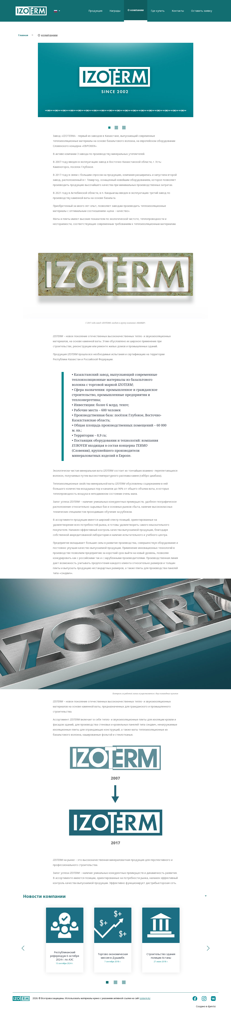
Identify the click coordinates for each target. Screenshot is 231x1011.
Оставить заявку (201, 10)
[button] (23, 948)
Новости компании (115, 896)
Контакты (178, 10)
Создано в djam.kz (206, 1006)
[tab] (115, 896)
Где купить (158, 10)
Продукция (95, 10)
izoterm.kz (145, 998)
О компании (136, 10)
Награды (115, 10)
